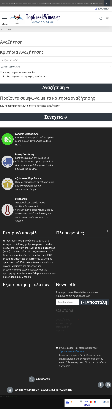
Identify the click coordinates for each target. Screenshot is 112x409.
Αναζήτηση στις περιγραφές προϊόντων (23, 76)
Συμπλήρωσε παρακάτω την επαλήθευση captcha (64, 325)
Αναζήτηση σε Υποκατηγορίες (17, 72)
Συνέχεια (53, 117)
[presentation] (79, 339)
